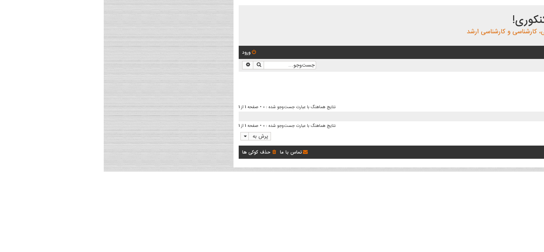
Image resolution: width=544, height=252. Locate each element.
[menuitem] (492, 52)
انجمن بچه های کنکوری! (467, 20)
